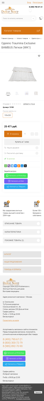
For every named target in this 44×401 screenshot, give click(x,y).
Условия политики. (23, 399)
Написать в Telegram (16, 187)
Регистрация (38, 2)
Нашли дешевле (11, 148)
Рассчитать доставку (13, 153)
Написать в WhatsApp (16, 175)
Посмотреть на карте (11, 320)
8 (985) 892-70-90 (13, 346)
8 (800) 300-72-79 (13, 342)
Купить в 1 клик (22, 142)
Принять (38, 392)
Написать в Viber (16, 181)
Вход (29, 2)
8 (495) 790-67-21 (36, 7)
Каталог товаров (22, 30)
